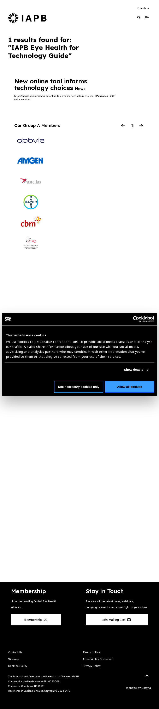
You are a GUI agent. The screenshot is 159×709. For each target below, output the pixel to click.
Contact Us (15, 652)
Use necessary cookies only (78, 386)
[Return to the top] (147, 677)
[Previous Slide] (123, 126)
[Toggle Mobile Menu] (147, 17)
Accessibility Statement (98, 659)
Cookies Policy (17, 666)
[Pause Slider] (132, 126)
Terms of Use (91, 652)
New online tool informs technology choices (50, 84)
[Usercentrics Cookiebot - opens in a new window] (136, 319)
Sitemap (13, 659)
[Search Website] (138, 17)
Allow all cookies (129, 386)
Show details (133, 369)
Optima (146, 688)
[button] (143, 8)
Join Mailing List (116, 620)
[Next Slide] (141, 126)
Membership (35, 620)
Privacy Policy (91, 666)
